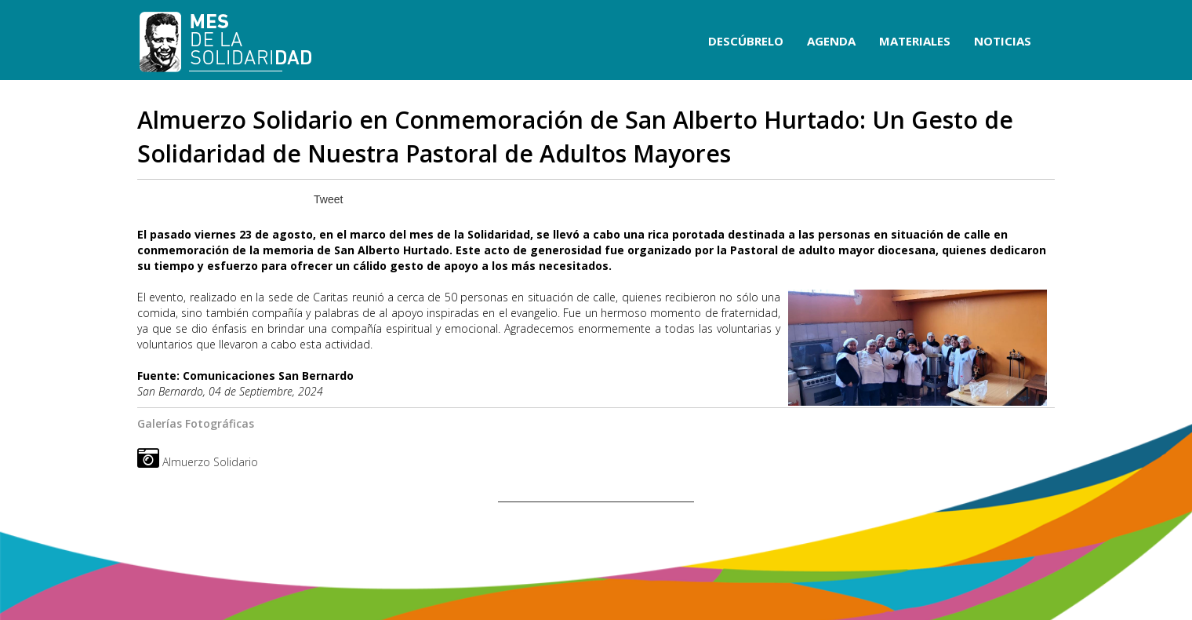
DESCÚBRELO (745, 41)
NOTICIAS (1002, 41)
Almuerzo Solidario (210, 461)
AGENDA (831, 41)
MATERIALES (914, 41)
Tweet (328, 199)
